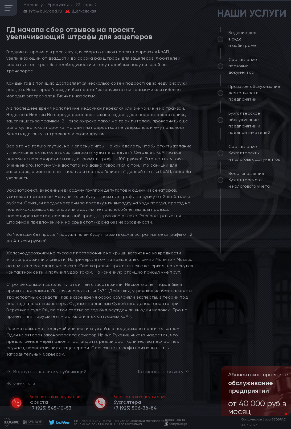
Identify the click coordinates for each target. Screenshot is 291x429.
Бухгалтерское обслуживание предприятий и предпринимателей (249, 123)
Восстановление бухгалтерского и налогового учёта (249, 180)
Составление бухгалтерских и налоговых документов (254, 153)
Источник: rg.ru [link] (20, 383)
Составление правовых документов (242, 66)
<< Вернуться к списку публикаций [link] (46, 371)
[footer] (58, 422)
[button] (282, 414)
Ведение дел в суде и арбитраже (242, 39)
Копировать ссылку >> (164, 371)
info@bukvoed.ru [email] (45, 11)
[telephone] (50, 408)
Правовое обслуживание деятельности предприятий (254, 93)
